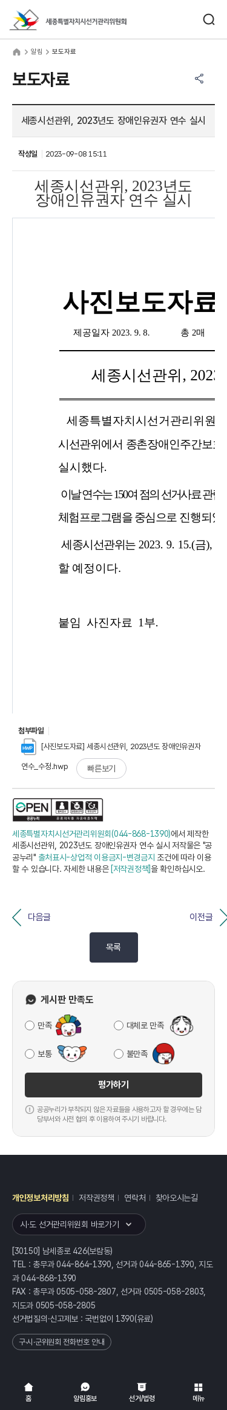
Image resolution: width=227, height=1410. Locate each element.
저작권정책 (96, 1198)
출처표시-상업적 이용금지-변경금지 (96, 857)
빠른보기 (101, 768)
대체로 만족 (145, 1025)
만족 (44, 1025)
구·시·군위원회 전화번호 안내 (62, 1342)
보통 (44, 1054)
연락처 (134, 1198)
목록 (113, 947)
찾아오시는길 (177, 1198)
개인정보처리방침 (40, 1198)
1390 (125, 1319)
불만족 (137, 1054)
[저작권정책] (131, 869)
